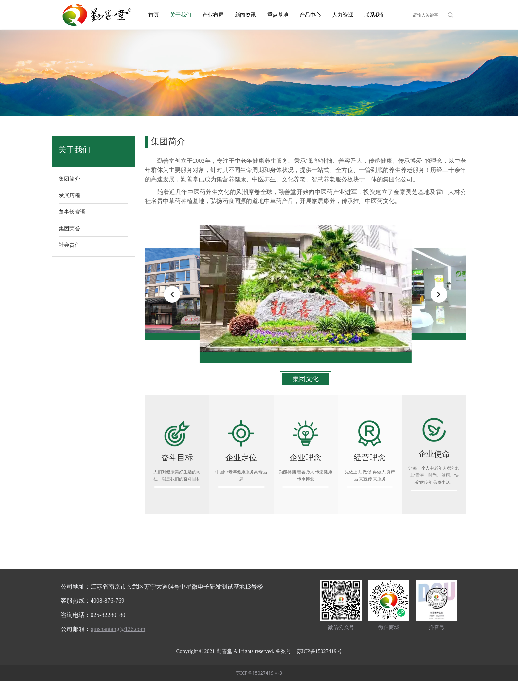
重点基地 (277, 14)
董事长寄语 (72, 211)
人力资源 (342, 14)
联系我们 (375, 14)
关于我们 (180, 14)
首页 (153, 14)
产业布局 (213, 14)
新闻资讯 (245, 14)
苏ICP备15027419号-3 (259, 673)
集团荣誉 (69, 228)
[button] (439, 294)
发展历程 (69, 195)
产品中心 (310, 14)
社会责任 (69, 244)
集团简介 (69, 178)
